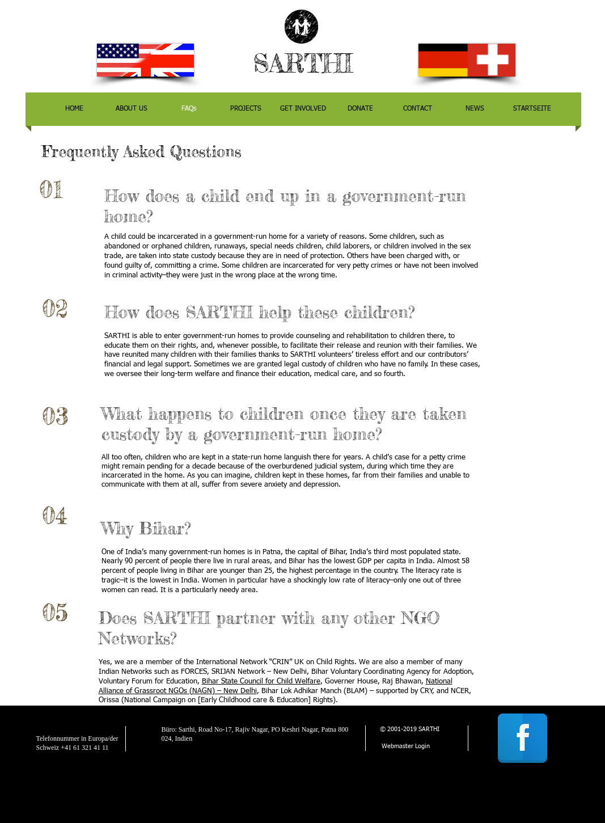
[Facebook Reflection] (522, 738)
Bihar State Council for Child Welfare (261, 681)
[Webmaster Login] (405, 747)
